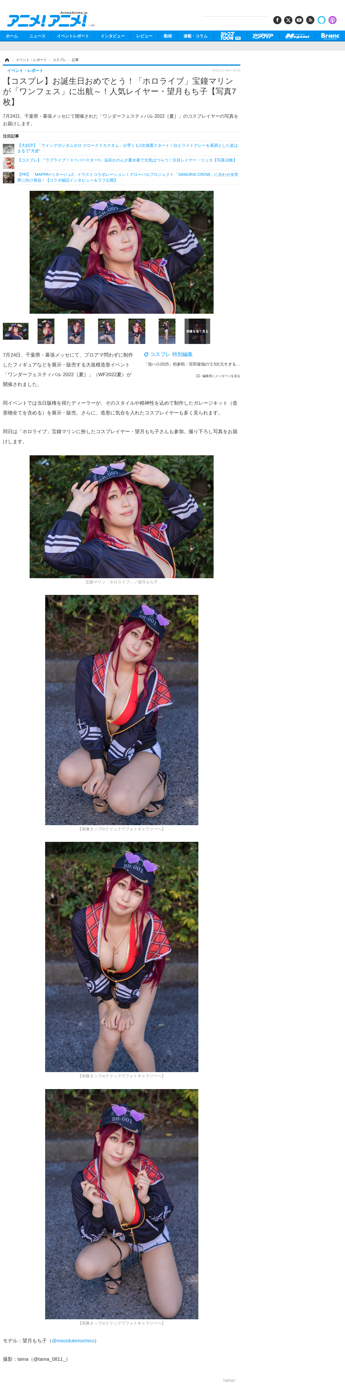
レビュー (144, 36)
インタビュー (113, 36)
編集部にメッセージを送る (221, 376)
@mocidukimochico (73, 1340)
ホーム (12, 36)
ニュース (37, 36)
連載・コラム (195, 36)
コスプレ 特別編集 (171, 354)
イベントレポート (73, 36)
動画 (168, 36)
